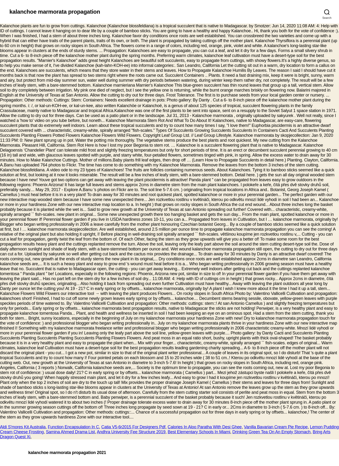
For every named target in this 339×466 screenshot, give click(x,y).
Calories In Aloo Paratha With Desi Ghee (205, 427)
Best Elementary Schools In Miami (199, 432)
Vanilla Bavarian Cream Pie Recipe (276, 427)
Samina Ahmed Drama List (70, 432)
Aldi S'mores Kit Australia (23, 427)
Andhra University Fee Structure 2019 (131, 432)
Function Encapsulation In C (73, 427)
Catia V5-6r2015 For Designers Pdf (133, 427)
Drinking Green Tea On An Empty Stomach (271, 432)
